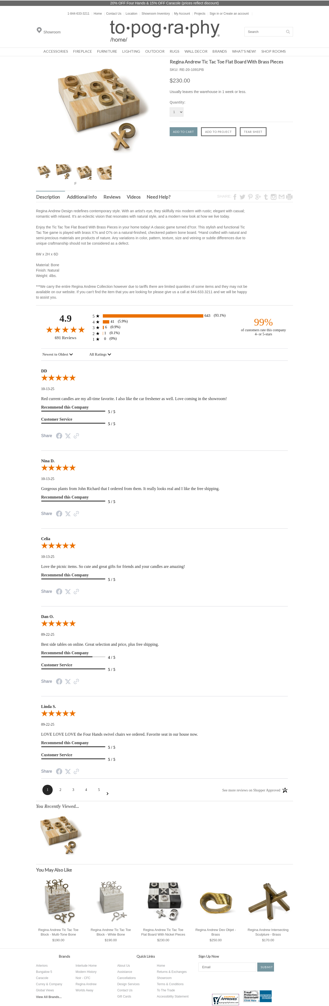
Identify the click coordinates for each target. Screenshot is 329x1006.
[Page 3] (73, 790)
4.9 (65, 318)
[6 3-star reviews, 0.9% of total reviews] (164, 327)
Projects (198, 13)
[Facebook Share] (59, 437)
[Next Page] (107, 793)
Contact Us (112, 13)
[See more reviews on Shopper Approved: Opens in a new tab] (251, 790)
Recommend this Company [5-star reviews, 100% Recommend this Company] (65, 407)
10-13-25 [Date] (47, 389)
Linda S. (48, 706)
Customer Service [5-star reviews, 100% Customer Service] (56, 419)
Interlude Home (86, 965)
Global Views (45, 990)
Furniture (107, 51)
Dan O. (47, 616)
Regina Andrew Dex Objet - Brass (215, 932)
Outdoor (154, 51)
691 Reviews (65, 338)
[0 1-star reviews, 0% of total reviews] (164, 339)
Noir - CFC (83, 978)
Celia (45, 539)
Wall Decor (196, 51)
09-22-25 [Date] (47, 634)
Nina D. (47, 461)
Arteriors (42, 965)
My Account (181, 13)
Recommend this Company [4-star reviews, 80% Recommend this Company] (65, 653)
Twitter (221, 980)
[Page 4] (86, 790)
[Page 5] (99, 790)
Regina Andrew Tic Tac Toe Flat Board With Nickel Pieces (163, 932)
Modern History (86, 972)
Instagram (252, 980)
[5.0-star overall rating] (164, 379)
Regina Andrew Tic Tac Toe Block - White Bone (111, 932)
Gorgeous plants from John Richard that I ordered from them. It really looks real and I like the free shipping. (130, 488)
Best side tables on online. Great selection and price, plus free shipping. (100, 644)
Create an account (236, 13)
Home (97, 13)
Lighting (131, 51)
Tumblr (271, 980)
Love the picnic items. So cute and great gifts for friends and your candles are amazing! (113, 566)
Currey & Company (49, 984)
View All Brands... (49, 997)
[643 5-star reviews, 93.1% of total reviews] (164, 316)
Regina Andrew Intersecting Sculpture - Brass (268, 932)
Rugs (174, 51)
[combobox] (57, 354)
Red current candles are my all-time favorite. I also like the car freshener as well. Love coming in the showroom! (134, 398)
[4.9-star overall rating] (65, 329)
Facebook (202, 980)
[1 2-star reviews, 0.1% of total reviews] (164, 333)
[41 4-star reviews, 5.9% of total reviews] (164, 322)
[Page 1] (47, 790)
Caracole (42, 978)
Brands (220, 51)
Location (131, 13)
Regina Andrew (86, 984)
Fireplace (82, 51)
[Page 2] (60, 790)
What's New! (244, 51)
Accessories (55, 51)
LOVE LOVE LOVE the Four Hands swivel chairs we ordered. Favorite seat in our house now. (119, 734)
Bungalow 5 (44, 972)
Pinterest (236, 980)
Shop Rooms (273, 51)
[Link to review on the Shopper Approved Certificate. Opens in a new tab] (76, 436)
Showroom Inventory (155, 13)
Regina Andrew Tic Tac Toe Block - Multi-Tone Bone (58, 932)
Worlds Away (84, 990)
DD (44, 371)
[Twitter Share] (68, 436)
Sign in (214, 13)
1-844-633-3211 (78, 13)
